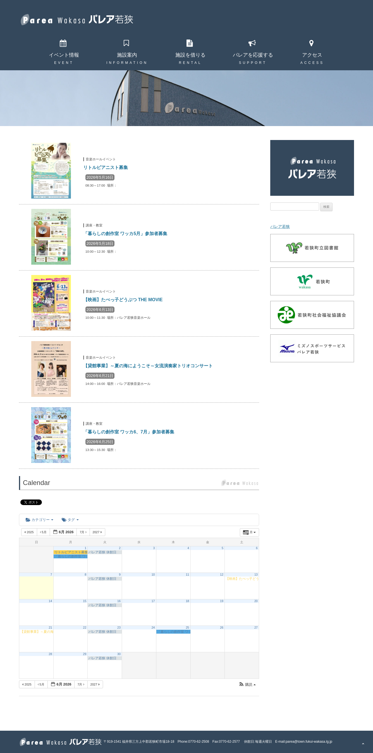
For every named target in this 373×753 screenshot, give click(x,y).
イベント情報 (64, 55)
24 (153, 627)
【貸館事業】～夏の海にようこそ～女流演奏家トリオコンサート (148, 365)
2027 (98, 532)
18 (187, 601)
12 (221, 574)
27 (256, 627)
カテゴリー (39, 520)
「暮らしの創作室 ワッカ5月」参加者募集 (125, 233)
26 (221, 627)
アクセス (312, 55)
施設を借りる (190, 55)
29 (84, 654)
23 (119, 627)
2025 (29, 532)
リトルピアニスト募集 (105, 167)
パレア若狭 (280, 226)
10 (153, 574)
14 (50, 601)
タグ (70, 520)
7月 (83, 532)
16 (119, 601)
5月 (43, 532)
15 (84, 601)
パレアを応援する (253, 55)
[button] (247, 685)
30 (119, 654)
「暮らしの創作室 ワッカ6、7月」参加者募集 (128, 431)
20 (256, 601)
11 (187, 574)
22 (84, 627)
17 (153, 601)
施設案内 (127, 55)
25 (187, 627)
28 (50, 654)
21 (50, 627)
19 (221, 601)
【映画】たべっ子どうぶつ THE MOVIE (122, 299)
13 (256, 574)
